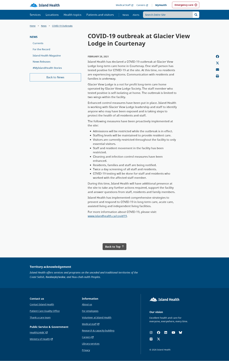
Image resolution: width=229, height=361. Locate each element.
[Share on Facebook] (217, 56)
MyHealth (161, 5)
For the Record (41, 49)
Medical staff (91, 324)
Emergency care (184, 5)
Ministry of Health (41, 339)
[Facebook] (158, 332)
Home (33, 25)
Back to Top (114, 246)
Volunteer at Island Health (96, 317)
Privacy (86, 350)
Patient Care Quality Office (45, 311)
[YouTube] (173, 332)
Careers (142, 5)
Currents (38, 43)
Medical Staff (125, 5)
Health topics (72, 15)
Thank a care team (40, 317)
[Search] (196, 14)
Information (90, 298)
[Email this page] (217, 70)
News (126, 14)
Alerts (136, 14)
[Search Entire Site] (171, 14)
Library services (90, 343)
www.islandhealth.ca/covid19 (107, 216)
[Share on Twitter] (217, 63)
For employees (90, 311)
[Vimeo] (151, 339)
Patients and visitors (100, 15)
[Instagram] (151, 332)
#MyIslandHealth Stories (47, 68)
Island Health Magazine (47, 55)
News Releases (41, 61)
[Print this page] (217, 76)
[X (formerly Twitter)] (158, 339)
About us (87, 304)
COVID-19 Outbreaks (62, 25)
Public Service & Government (49, 327)
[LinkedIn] (165, 332)
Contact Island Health (42, 304)
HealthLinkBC (39, 332)
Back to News (55, 77)
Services (35, 15)
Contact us (37, 298)
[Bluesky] (180, 332)
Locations (52, 15)
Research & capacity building (98, 330)
